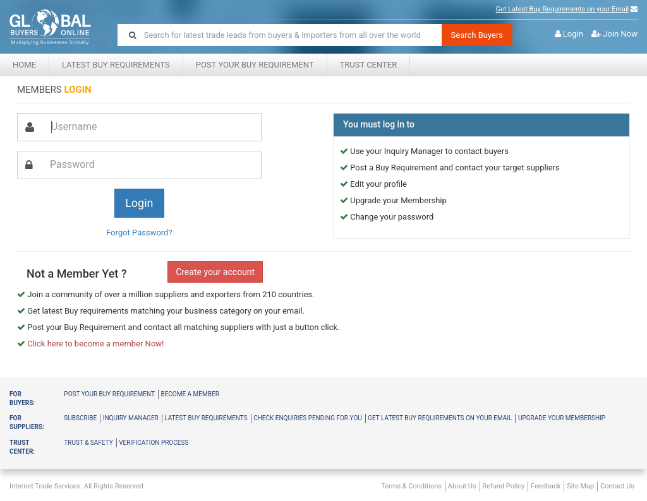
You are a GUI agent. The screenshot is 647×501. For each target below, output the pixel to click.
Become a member (189, 394)
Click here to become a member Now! (95, 343)
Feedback (545, 486)
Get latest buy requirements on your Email (440, 418)
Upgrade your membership (561, 418)
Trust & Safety (88, 442)
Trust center (368, 64)
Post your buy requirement (109, 394)
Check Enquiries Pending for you (307, 418)
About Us (462, 486)
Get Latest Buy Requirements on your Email (562, 9)
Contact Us (617, 486)
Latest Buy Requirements (116, 64)
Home (24, 64)
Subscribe (80, 418)
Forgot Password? (139, 232)
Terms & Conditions (411, 486)
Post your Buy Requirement (255, 64)
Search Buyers (477, 35)
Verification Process (153, 442)
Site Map (580, 486)
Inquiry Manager (131, 418)
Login (573, 33)
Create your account (215, 272)
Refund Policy (503, 486)
